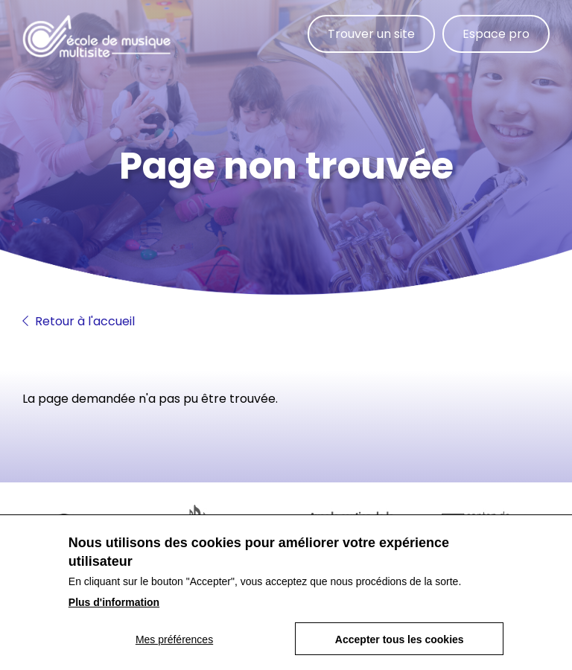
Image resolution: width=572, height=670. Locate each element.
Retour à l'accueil (78, 321)
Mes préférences (174, 639)
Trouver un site (371, 33)
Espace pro (496, 33)
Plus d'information (114, 602)
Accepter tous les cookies (399, 639)
